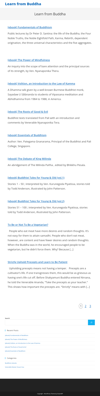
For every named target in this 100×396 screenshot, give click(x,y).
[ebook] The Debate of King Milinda (29, 158)
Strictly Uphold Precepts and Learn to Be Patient (37, 262)
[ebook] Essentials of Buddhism (27, 135)
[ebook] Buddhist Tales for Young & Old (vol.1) (36, 177)
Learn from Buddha (23, 3)
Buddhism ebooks (11, 363)
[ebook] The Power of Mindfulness (29, 60)
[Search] (91, 322)
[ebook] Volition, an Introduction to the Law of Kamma (41, 83)
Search (7, 318)
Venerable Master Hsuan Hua (14, 367)
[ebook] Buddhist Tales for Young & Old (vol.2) (36, 201)
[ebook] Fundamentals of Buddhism (30, 27)
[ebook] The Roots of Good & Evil (28, 111)
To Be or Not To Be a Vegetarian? (28, 224)
